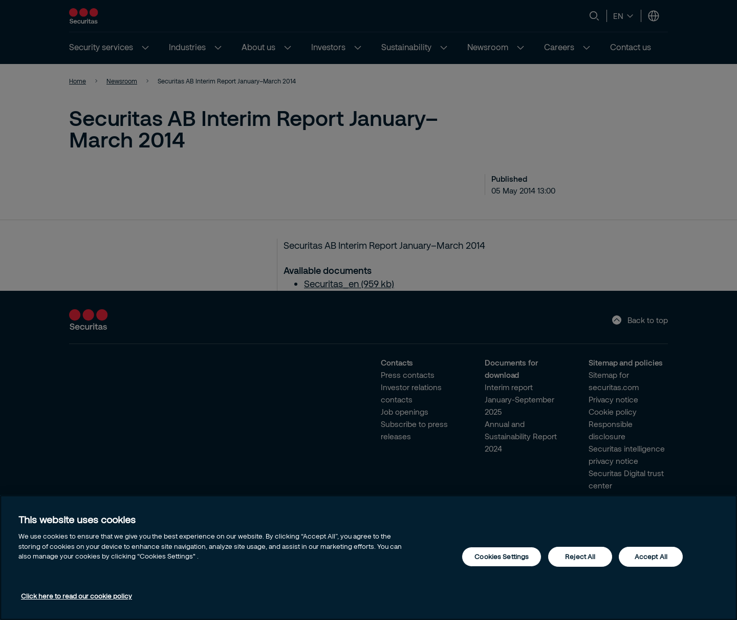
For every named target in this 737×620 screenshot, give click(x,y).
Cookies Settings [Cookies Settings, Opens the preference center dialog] (501, 556)
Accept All (651, 556)
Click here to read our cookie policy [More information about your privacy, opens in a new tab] (76, 596)
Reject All (580, 556)
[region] (368, 557)
